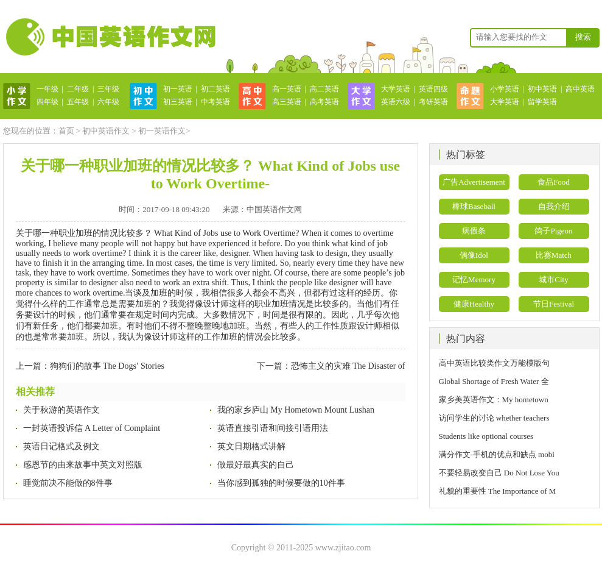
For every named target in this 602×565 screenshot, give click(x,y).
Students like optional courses (490, 436)
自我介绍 (554, 206)
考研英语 (433, 102)
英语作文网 (109, 36)
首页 (66, 130)
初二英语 (215, 89)
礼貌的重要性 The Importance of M (497, 491)
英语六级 (395, 102)
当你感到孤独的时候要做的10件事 (281, 483)
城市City (553, 279)
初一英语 (177, 89)
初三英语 (177, 102)
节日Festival (553, 303)
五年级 (78, 102)
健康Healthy (473, 303)
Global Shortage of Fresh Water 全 (494, 381)
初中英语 (542, 89)
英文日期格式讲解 (251, 446)
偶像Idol (474, 255)
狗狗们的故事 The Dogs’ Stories (107, 366)
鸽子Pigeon (553, 230)
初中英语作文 (106, 130)
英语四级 (433, 89)
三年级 (108, 89)
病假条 (474, 230)
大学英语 (395, 89)
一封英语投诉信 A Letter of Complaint (92, 428)
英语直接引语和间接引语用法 (272, 428)
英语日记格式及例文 (61, 446)
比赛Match (554, 255)
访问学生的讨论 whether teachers (494, 417)
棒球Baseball (473, 206)
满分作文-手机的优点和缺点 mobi (497, 454)
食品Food (553, 182)
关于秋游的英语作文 (61, 409)
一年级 (47, 89)
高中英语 (580, 89)
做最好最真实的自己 (255, 464)
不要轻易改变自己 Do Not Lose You (499, 472)
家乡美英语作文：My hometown (493, 399)
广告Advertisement (474, 182)
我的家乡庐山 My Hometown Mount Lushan (295, 409)
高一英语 (286, 89)
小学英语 (504, 89)
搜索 (583, 36)
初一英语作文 (162, 130)
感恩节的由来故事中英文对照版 (82, 464)
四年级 (47, 102)
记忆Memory (473, 279)
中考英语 (215, 102)
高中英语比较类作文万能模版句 (494, 363)
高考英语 (324, 102)
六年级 (108, 102)
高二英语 (324, 89)
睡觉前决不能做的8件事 (68, 483)
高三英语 (286, 102)
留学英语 (542, 102)
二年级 (78, 89)
